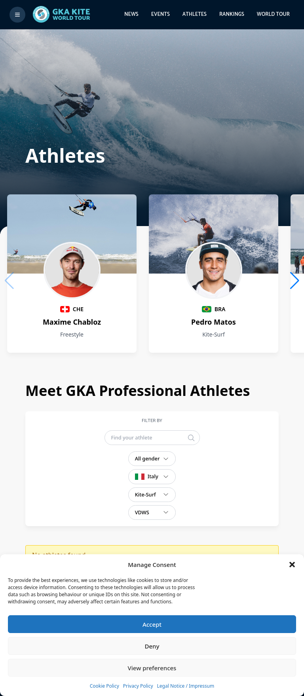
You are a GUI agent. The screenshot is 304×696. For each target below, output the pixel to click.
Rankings (231, 14)
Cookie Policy (104, 686)
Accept (152, 624)
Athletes (194, 14)
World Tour (273, 14)
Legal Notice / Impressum (186, 686)
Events (160, 14)
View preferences (152, 668)
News (131, 14)
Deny (152, 646)
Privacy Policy (138, 686)
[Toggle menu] (17, 15)
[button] (292, 565)
